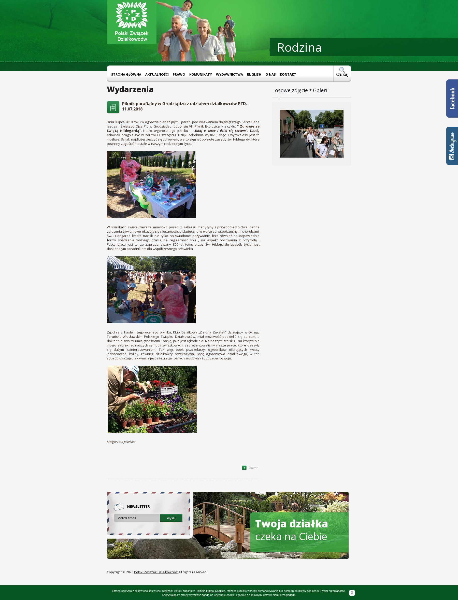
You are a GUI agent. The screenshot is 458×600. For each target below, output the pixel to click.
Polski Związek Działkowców (156, 572)
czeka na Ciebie (291, 530)
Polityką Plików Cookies (210, 590)
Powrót (249, 468)
